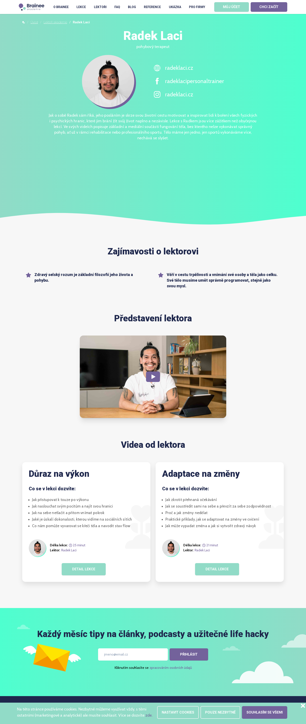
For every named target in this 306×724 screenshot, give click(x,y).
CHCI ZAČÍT (269, 7)
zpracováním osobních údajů (171, 668)
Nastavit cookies (178, 712)
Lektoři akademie (55, 22)
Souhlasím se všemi (264, 712)
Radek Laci (68, 550)
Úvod (34, 22)
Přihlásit (189, 654)
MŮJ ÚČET (231, 7)
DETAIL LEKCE (83, 569)
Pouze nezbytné (220, 712)
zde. (149, 715)
